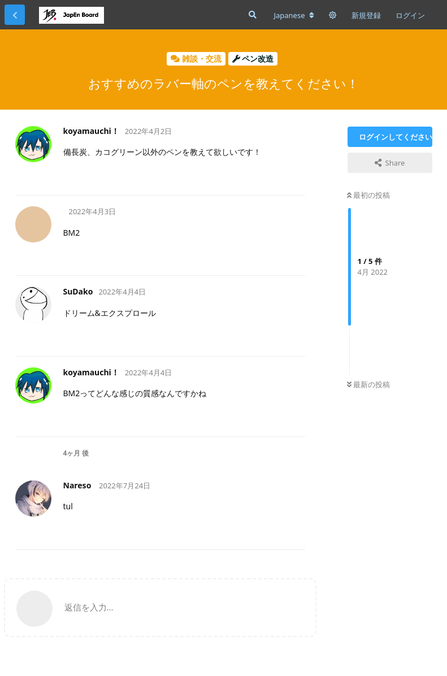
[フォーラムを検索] (251, 15)
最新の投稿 (368, 384)
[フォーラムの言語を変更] (293, 15)
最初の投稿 (368, 195)
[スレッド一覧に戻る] (15, 15)
